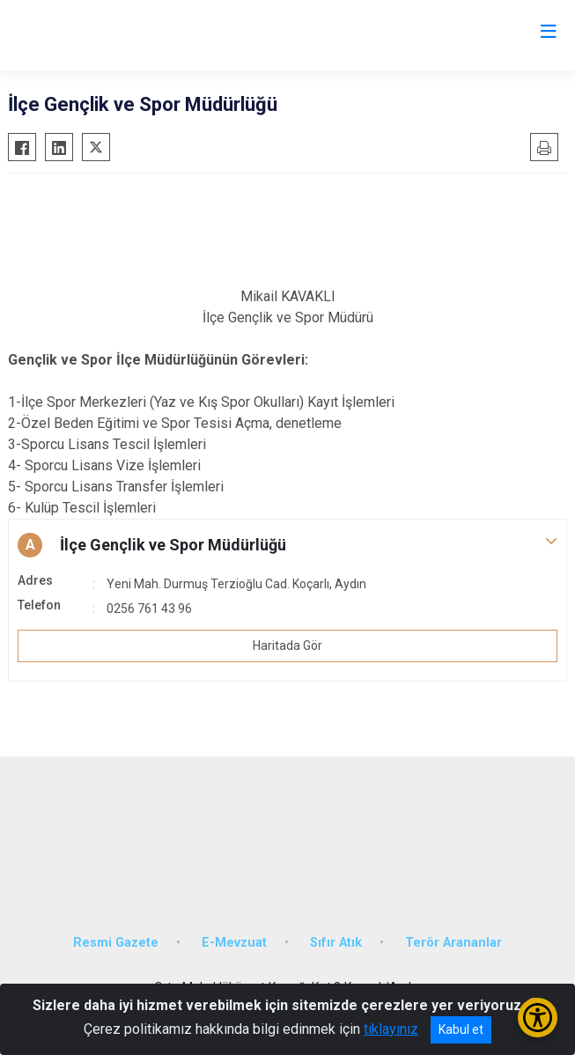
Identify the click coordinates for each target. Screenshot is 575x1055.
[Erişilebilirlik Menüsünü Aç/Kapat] (537, 1017)
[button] (287, 545)
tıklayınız (391, 1029)
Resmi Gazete (115, 942)
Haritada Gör (287, 645)
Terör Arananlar (453, 942)
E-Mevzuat (234, 942)
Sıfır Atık (336, 942)
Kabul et (461, 1029)
